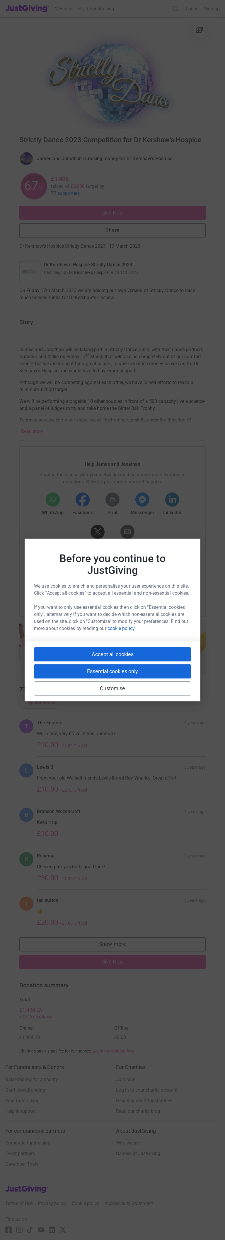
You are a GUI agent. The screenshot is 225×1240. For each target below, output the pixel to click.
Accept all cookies (113, 654)
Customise (112, 688)
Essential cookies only (112, 671)
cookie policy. (122, 628)
